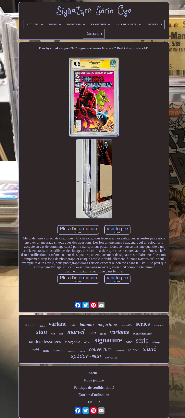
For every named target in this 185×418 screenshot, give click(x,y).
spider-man (85, 356)
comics (58, 350)
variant (57, 324)
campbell (71, 351)
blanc (46, 350)
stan (41, 331)
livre (73, 325)
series (143, 323)
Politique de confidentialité (94, 388)
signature (108, 340)
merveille (126, 325)
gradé (103, 333)
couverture (100, 349)
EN (90, 402)
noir (53, 333)
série (142, 340)
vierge (156, 342)
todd (35, 349)
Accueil (94, 373)
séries (87, 342)
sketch (42, 326)
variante (119, 332)
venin (120, 350)
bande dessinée (142, 333)
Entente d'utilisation (94, 395)
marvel (76, 331)
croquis (82, 351)
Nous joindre (94, 380)
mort (92, 333)
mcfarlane (107, 324)
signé (149, 348)
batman (87, 324)
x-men (30, 324)
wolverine (111, 357)
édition (133, 350)
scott (61, 333)
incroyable (72, 342)
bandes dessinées (44, 341)
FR (97, 402)
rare (129, 342)
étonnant (158, 325)
